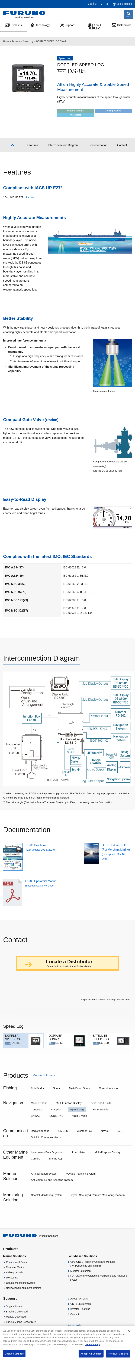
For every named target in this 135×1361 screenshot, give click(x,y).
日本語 (93, 3)
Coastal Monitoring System (20, 1282)
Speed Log (28, 41)
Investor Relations (80, 1309)
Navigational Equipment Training (23, 1288)
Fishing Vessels (14, 1272)
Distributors (124, 25)
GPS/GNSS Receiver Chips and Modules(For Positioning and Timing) (92, 1263)
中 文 (105, 3)
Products (16, 41)
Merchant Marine (15, 1267)
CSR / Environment (80, 1303)
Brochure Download (17, 1311)
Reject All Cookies (118, 1356)
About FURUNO (94, 27)
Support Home (14, 1306)
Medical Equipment (80, 1271)
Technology (43, 25)
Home (6, 41)
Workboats (12, 1277)
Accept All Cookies (91, 1356)
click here (29, 197)
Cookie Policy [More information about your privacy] (92, 1347)
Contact (74, 1314)
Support (70, 25)
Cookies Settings (14, 1356)
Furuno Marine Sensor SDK (21, 1322)
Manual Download (16, 1316)
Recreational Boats (16, 1262)
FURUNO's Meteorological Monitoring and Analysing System (98, 1277)
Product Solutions (30, 1235)
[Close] (129, 1334)
